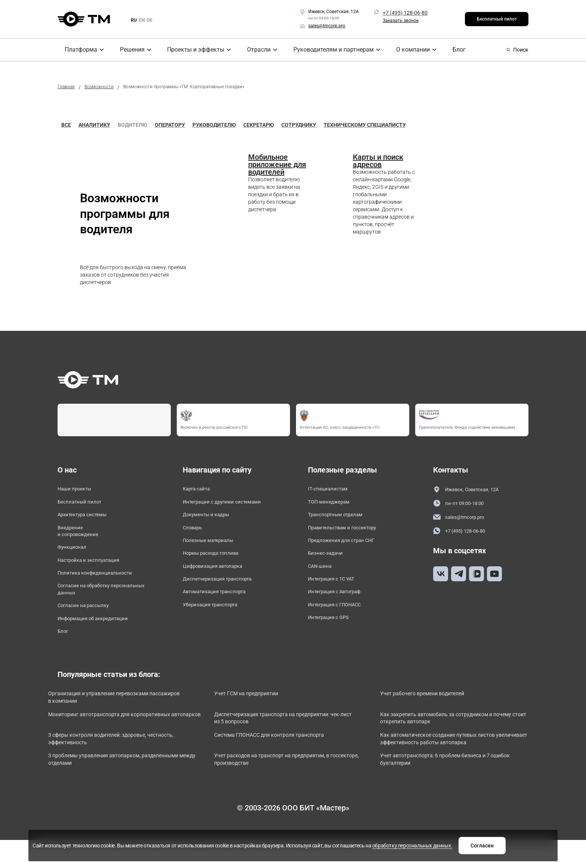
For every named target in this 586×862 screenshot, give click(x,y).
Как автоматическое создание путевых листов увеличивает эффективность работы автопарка (457, 763)
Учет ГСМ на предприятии (259, 713)
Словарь (195, 532)
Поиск (517, 50)
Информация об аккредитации (101, 635)
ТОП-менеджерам (333, 504)
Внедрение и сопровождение (82, 537)
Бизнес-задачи (328, 561)
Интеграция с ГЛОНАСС (340, 618)
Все (66, 125)
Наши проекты (78, 489)
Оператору (170, 125)
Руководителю (214, 125)
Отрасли (256, 50)
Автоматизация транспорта (221, 604)
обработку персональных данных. (331, 848)
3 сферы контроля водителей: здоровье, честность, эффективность (114, 763)
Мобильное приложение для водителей (277, 164)
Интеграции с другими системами (230, 504)
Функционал (75, 555)
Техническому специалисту (365, 125)
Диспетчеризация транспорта (224, 590)
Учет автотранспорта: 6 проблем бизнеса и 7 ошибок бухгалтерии (447, 786)
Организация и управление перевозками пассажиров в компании (115, 717)
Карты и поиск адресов (378, 160)
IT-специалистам (331, 489)
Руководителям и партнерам (329, 50)
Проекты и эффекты (192, 50)
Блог (452, 50)
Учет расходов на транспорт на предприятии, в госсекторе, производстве (286, 786)
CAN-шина (322, 575)
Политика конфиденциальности (102, 584)
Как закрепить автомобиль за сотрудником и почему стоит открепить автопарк (451, 740)
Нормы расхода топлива (217, 561)
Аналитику (94, 125)
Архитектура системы (88, 518)
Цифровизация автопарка (219, 575)
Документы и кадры (211, 518)
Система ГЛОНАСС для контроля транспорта (286, 759)
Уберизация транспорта (216, 618)
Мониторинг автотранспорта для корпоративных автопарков (127, 740)
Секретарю (258, 125)
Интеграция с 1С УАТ (337, 590)
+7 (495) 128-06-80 (405, 13)
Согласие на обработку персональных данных (90, 602)
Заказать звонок (401, 20)
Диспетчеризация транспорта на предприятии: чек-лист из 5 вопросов (289, 740)
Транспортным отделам (341, 518)
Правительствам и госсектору (350, 532)
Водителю (132, 125)
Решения (128, 50)
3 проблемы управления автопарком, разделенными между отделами (110, 786)
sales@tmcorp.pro (463, 519)
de (149, 20)
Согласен (410, 844)
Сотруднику (298, 125)
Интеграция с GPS (333, 633)
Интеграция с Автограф (341, 604)
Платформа (75, 50)
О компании (407, 50)
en (142, 20)
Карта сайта (200, 489)
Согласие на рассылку (89, 621)
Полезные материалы (213, 547)
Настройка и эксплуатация (95, 569)
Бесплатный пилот (497, 19)
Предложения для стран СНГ (348, 547)
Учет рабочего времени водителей (437, 713)
